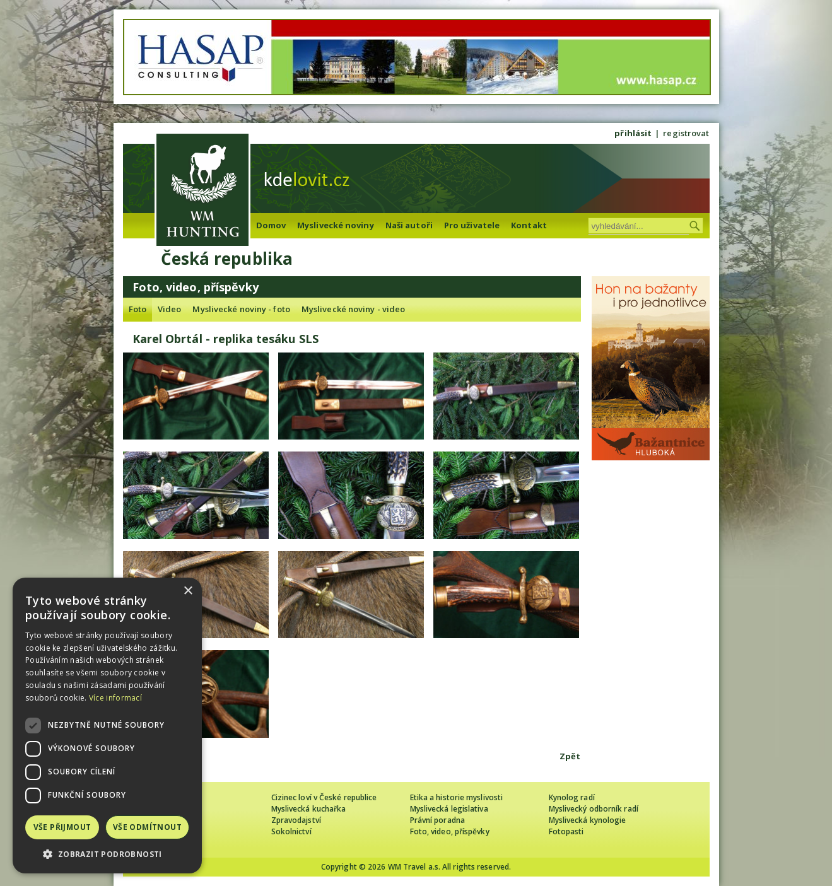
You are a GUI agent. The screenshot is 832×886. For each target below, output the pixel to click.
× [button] (187, 591)
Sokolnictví (291, 831)
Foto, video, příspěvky (449, 831)
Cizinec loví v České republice (324, 797)
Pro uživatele (472, 225)
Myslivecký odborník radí (593, 808)
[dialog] (107, 725)
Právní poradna (437, 820)
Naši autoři (409, 225)
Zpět (570, 756)
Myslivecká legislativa (449, 808)
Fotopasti (566, 831)
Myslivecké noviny (335, 225)
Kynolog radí (572, 797)
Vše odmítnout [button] (147, 827)
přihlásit (633, 133)
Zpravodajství (296, 820)
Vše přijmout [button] (62, 827)
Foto (137, 309)
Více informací (115, 697)
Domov (271, 225)
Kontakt (529, 225)
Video (170, 309)
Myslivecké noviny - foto (241, 309)
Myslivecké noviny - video (354, 309)
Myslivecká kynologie (587, 820)
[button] (107, 854)
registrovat (686, 133)
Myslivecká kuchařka (308, 808)
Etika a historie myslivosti (456, 797)
